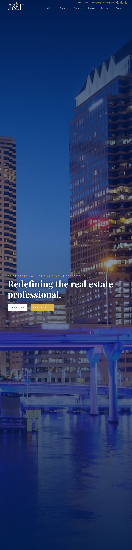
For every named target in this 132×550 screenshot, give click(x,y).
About (49, 8)
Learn (91, 8)
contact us (41, 307)
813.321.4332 (83, 2)
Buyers (64, 8)
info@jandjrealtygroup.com (103, 2)
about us (16, 307)
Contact (120, 8)
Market (105, 8)
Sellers (78, 8)
